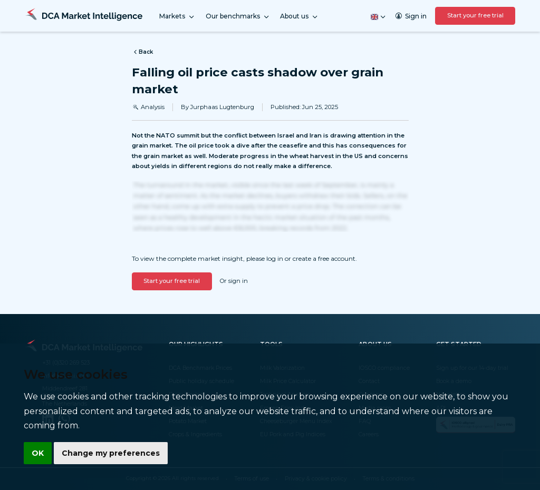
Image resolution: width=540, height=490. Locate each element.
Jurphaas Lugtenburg (222, 107)
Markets (177, 16)
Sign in (411, 16)
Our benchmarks (238, 16)
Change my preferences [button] (111, 453)
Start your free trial (475, 15)
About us (299, 16)
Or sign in (234, 281)
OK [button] (38, 453)
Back (142, 51)
